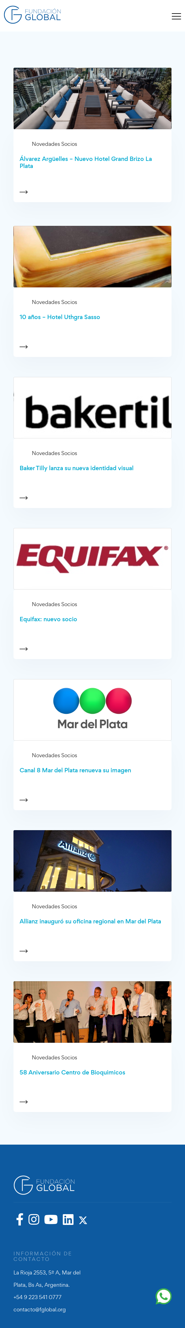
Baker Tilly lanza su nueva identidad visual (77, 468)
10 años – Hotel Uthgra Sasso (60, 317)
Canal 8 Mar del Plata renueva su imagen (75, 770)
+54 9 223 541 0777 (37, 1297)
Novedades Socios (54, 143)
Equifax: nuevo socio (48, 619)
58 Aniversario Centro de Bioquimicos (72, 1072)
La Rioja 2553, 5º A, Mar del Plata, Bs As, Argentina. (47, 1278)
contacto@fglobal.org (39, 1309)
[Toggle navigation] (176, 16)
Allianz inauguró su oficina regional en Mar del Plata (90, 921)
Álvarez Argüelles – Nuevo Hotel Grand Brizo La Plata (86, 162)
